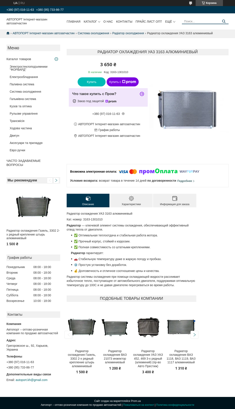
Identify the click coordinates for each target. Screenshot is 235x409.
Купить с (122, 82)
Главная (73, 21)
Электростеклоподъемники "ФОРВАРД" (29, 68)
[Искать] (224, 21)
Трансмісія (17, 121)
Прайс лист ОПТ (149, 21)
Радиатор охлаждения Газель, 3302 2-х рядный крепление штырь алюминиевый (33, 234)
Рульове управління (24, 113)
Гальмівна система (23, 99)
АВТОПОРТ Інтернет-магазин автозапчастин (43, 33)
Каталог (90, 21)
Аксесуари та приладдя (26, 143)
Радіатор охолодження (128, 33)
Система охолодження (93, 33)
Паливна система (22, 84)
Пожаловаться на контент (138, 404)
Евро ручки (17, 150)
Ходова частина (21, 128)
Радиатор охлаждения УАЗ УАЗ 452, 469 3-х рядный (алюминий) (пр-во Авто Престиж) (148, 358)
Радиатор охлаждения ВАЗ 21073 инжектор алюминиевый (115, 356)
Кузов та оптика (21, 106)
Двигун (14, 135)
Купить (91, 82)
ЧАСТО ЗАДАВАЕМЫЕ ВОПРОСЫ (23, 163)
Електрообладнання (24, 77)
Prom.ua (136, 401)
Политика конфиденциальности (175, 404)
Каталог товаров (18, 59)
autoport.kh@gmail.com (32, 380)
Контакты (124, 21)
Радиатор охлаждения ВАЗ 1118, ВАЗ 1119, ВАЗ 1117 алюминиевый (181, 356)
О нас (108, 21)
